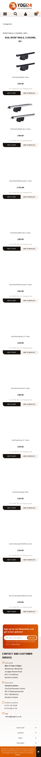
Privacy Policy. (15, 644)
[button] (5, 14)
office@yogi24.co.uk (13, 716)
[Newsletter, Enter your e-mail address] (15, 638)
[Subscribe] (32, 638)
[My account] (26, 14)
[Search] (15, 14)
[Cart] (36, 14)
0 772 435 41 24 (10, 708)
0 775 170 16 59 (10, 705)
